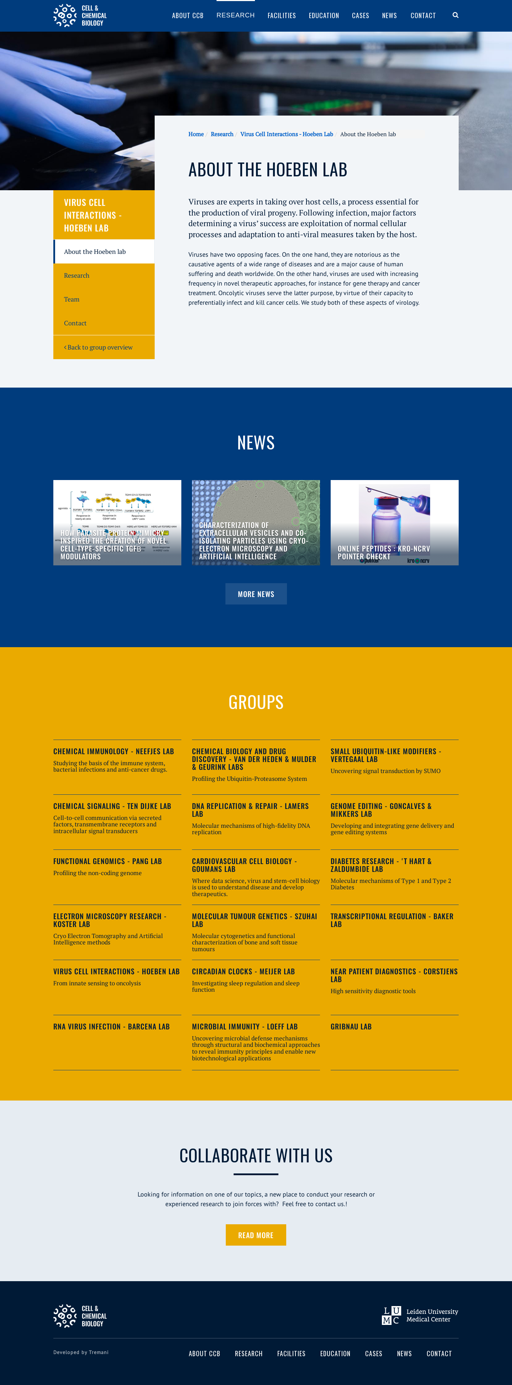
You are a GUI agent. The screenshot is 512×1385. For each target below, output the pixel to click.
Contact (423, 15)
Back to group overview (98, 347)
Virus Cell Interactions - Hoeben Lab (286, 134)
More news (256, 593)
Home (196, 134)
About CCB (188, 15)
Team (72, 299)
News (389, 15)
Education (324, 15)
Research (236, 15)
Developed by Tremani (81, 1352)
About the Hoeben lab (95, 251)
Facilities (282, 15)
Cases (360, 15)
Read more (256, 1235)
